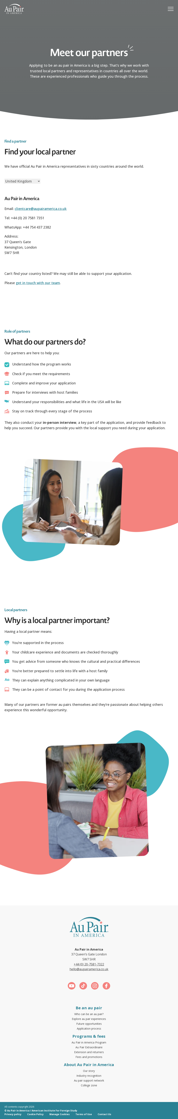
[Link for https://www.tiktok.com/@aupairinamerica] (83, 986)
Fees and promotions (88, 1057)
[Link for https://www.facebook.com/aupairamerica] (106, 986)
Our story (89, 1071)
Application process (89, 1028)
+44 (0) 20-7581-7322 (89, 964)
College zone (89, 1085)
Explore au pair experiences (89, 1019)
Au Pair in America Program (89, 1042)
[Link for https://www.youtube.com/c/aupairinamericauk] (71, 986)
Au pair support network (89, 1080)
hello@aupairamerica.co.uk (89, 969)
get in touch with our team (38, 282)
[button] (171, 9)
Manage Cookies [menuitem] (59, 1114)
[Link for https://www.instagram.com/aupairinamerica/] (95, 986)
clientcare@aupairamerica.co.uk (41, 208)
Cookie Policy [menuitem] (35, 1114)
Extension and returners (89, 1052)
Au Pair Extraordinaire (89, 1047)
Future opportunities (89, 1024)
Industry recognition (88, 1075)
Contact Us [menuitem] (104, 1114)
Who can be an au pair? (88, 1014)
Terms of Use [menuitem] (83, 1114)
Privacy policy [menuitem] (12, 1114)
